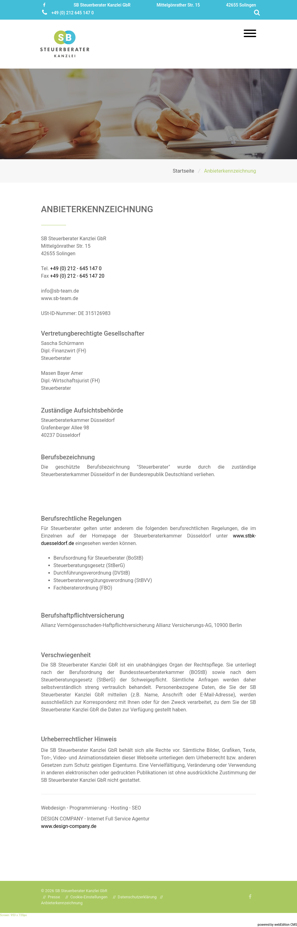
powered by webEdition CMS (277, 924)
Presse (54, 897)
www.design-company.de (69, 826)
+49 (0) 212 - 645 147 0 (76, 268)
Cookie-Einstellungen (89, 897)
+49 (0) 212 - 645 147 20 (77, 276)
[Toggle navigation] (250, 34)
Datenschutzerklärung (137, 897)
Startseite (184, 171)
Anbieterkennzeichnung (62, 903)
